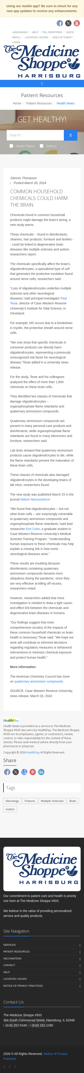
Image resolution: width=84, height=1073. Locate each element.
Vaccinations (12, 958)
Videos (48, 146)
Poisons (30, 801)
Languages (20, 32)
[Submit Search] (70, 135)
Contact (9, 965)
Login (16, 42)
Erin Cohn (33, 529)
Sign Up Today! (62, 37)
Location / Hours (36, 37)
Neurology (12, 801)
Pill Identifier (52, 32)
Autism (10, 809)
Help (35, 32)
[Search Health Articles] (35, 135)
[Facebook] (4, 1067)
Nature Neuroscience (35, 499)
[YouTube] (15, 1067)
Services (9, 945)
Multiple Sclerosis (52, 801)
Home (17, 103)
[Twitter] (10, 1067)
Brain (72, 801)
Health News (22, 146)
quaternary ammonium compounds (38, 681)
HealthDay (33, 752)
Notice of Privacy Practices (23, 985)
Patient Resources (39, 103)
